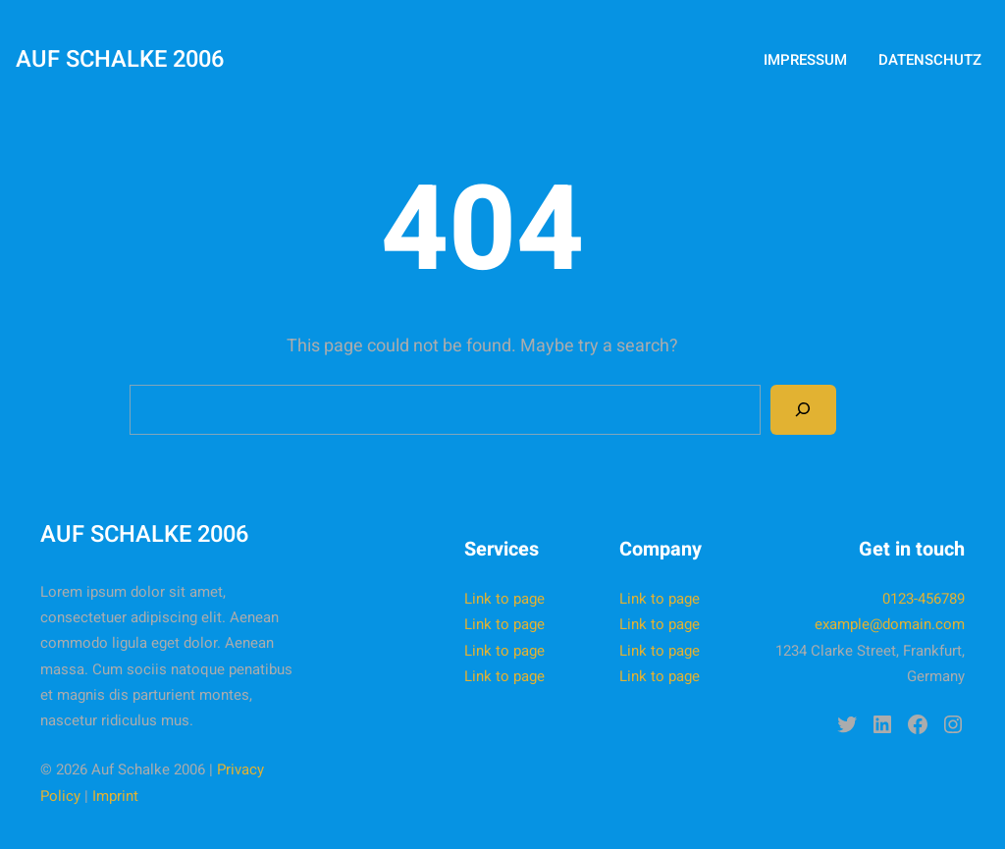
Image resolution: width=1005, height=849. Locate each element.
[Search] (802, 409)
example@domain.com (890, 624)
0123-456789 (923, 599)
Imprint (115, 796)
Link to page (504, 599)
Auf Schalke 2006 (120, 59)
